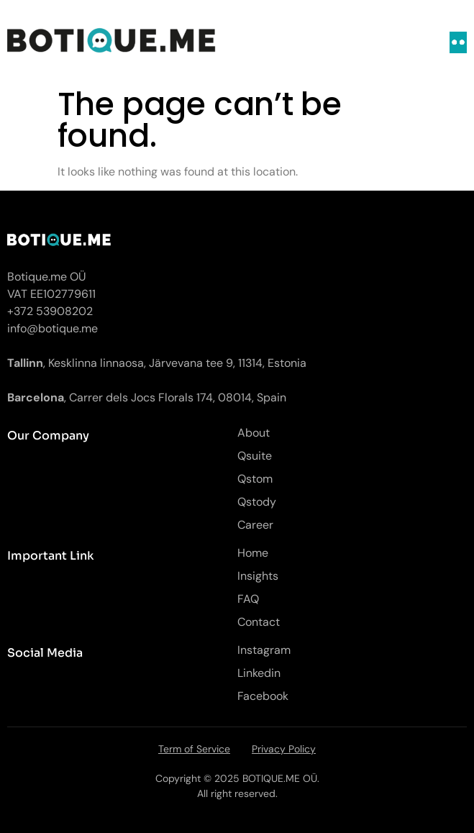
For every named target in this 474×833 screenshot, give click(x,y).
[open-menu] (458, 43)
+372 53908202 (50, 311)
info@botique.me (52, 328)
